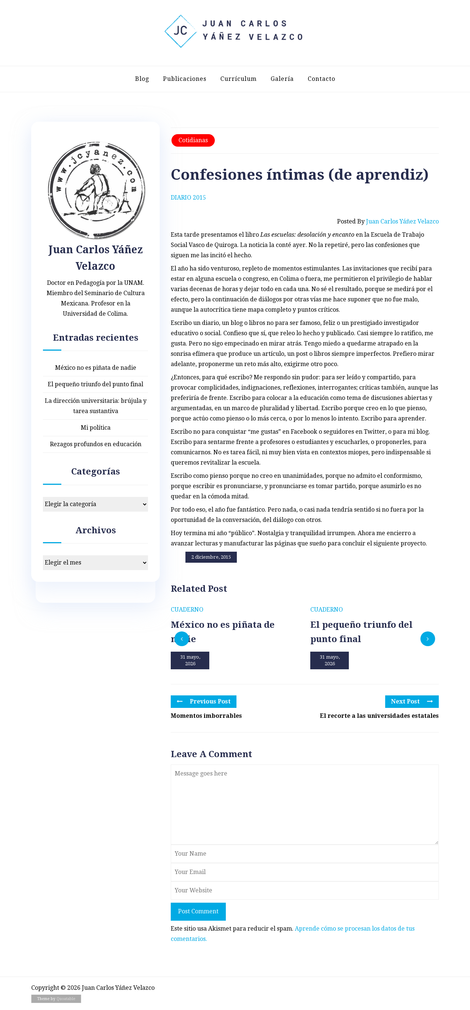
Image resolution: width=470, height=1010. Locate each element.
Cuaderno (187, 609)
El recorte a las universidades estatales (379, 715)
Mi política (96, 427)
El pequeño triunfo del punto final (95, 384)
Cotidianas (193, 140)
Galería (282, 78)
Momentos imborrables (206, 715)
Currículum (238, 78)
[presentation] (181, 638)
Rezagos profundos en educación (95, 444)
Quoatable (66, 999)
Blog (142, 78)
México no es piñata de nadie (95, 367)
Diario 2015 (188, 197)
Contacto (321, 78)
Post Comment (198, 911)
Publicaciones (184, 78)
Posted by (388, 221)
